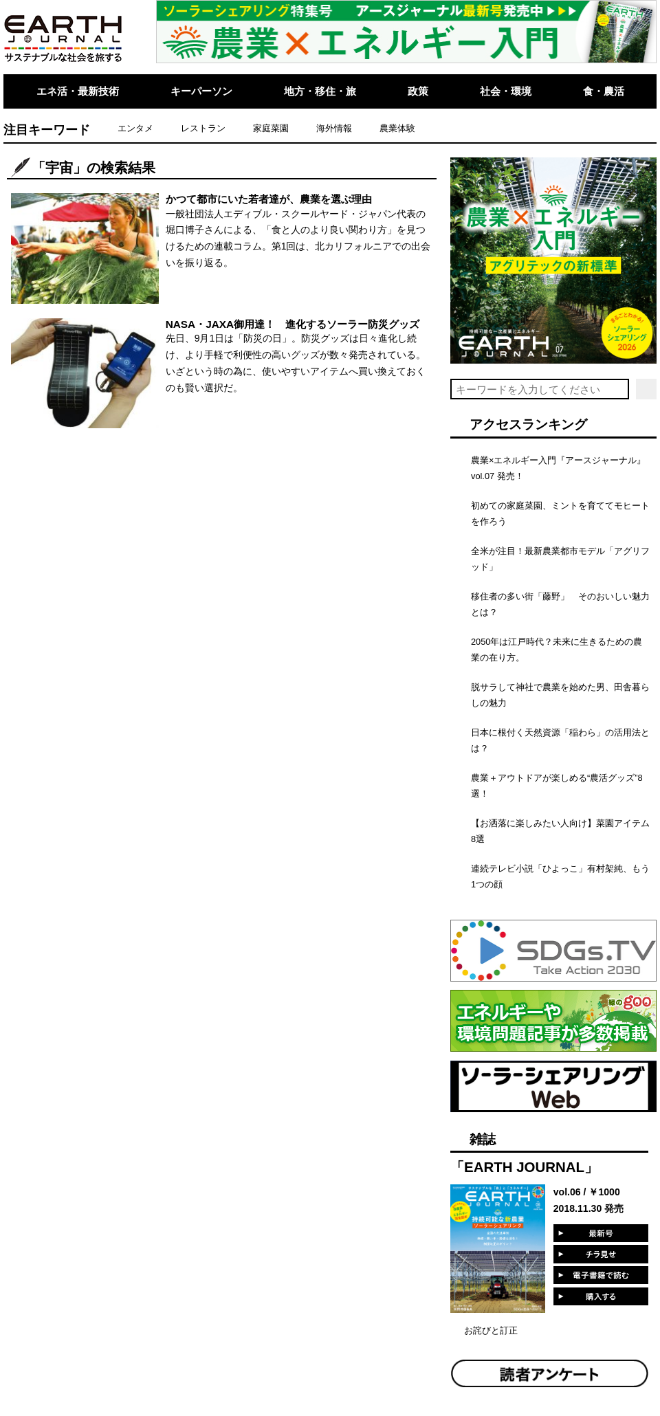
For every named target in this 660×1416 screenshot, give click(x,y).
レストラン (203, 128)
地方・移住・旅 (320, 91)
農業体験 (397, 128)
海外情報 (334, 128)
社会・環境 (505, 91)
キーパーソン (201, 91)
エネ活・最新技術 (77, 91)
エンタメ (135, 128)
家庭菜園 (271, 128)
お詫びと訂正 (491, 1330)
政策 (418, 91)
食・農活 (603, 91)
